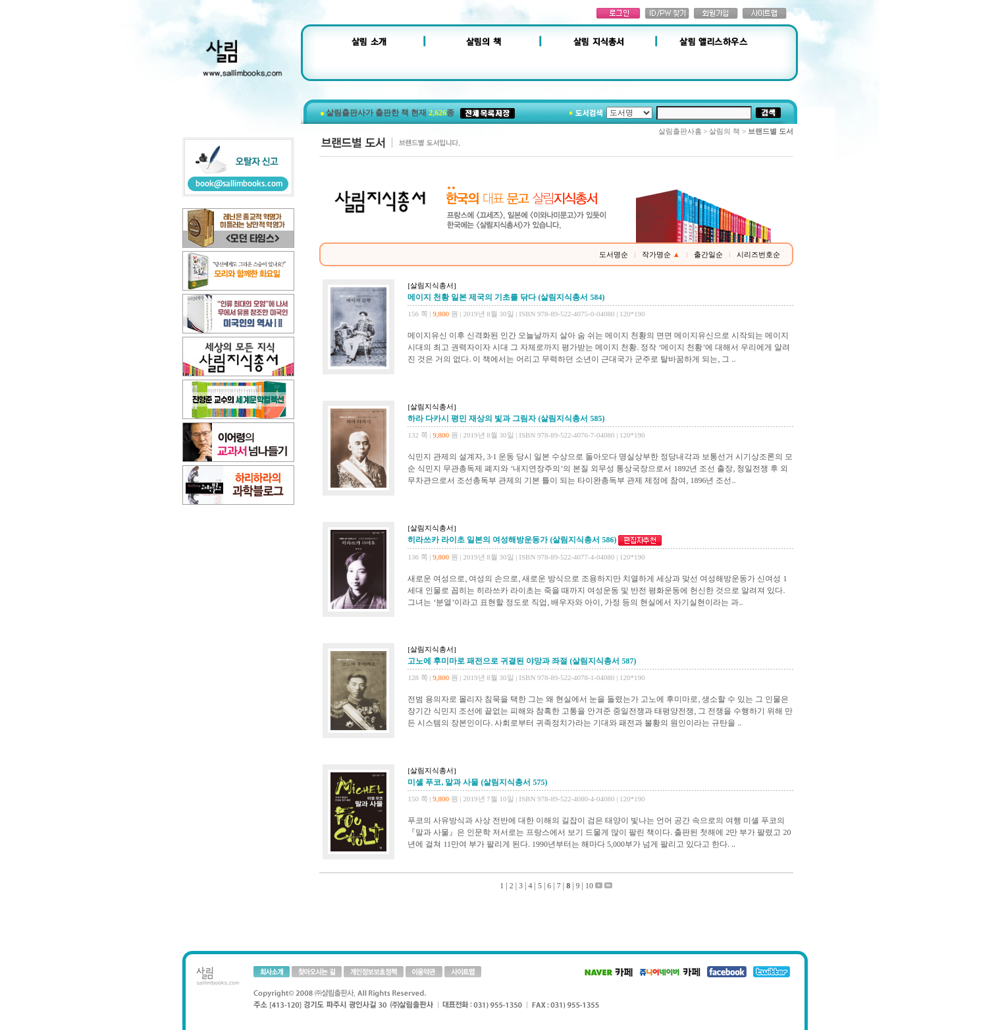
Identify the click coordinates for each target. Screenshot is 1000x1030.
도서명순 (613, 254)
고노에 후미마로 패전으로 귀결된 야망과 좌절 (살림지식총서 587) (522, 661)
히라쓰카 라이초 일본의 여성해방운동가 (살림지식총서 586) (512, 539)
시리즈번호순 (758, 254)
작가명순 (661, 254)
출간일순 (708, 254)
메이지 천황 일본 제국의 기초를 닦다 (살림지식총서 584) (506, 297)
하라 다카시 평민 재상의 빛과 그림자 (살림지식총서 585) (506, 418)
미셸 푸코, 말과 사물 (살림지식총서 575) (477, 782)
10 (589, 885)
